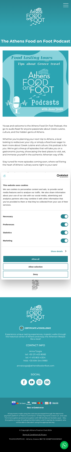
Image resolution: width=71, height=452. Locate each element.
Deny (35, 274)
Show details (57, 251)
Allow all (35, 259)
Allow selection (35, 267)
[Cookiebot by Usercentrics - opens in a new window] (56, 176)
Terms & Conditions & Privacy (35, 435)
